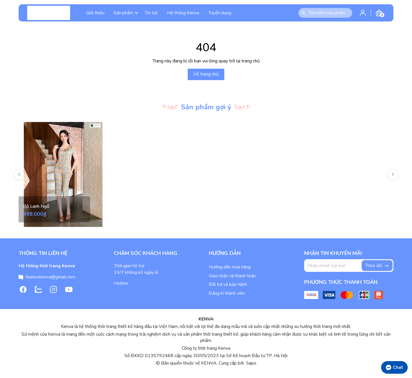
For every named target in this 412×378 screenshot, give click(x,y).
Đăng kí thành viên (227, 293)
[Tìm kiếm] (303, 13)
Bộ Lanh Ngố (36, 206)
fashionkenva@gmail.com (50, 277)
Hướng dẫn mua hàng (230, 267)
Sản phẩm (126, 13)
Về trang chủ (206, 74)
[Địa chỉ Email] (349, 265)
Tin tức (151, 13)
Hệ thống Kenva (183, 13)
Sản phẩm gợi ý (206, 107)
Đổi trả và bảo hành (228, 284)
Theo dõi (377, 265)
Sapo (250, 363)
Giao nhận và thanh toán (232, 276)
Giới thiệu (95, 13)
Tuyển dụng (219, 13)
